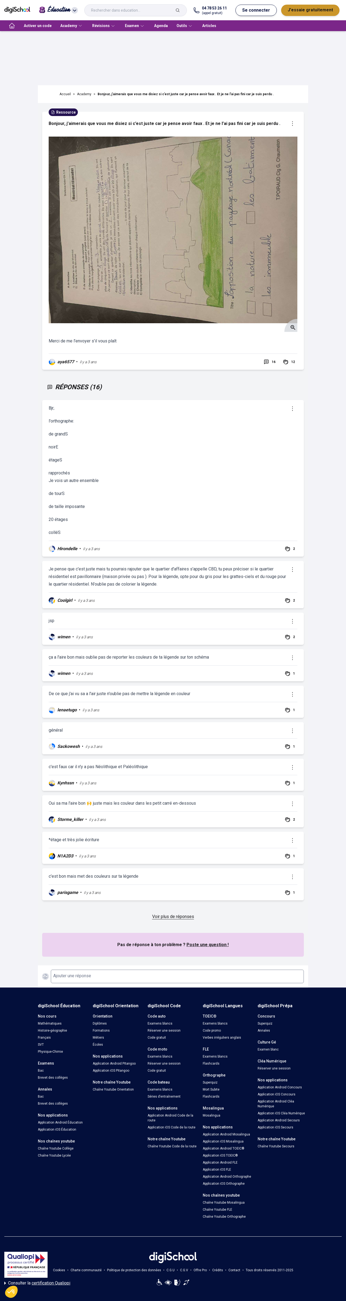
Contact (234, 1270)
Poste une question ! (208, 944)
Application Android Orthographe (227, 1176)
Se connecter (256, 10)
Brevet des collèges (53, 1077)
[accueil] (11, 25)
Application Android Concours (280, 1087)
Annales (264, 1030)
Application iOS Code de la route (171, 1127)
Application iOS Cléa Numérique (281, 1113)
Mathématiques (50, 1023)
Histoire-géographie (52, 1030)
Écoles (98, 1044)
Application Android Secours (279, 1120)
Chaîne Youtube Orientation (113, 1089)
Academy (84, 94)
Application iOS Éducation (57, 1129)
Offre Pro (200, 1270)
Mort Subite (211, 1089)
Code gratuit (157, 1037)
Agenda (161, 26)
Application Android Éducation (60, 1122)
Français (44, 1037)
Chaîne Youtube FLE (217, 1209)
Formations (101, 1030)
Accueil (65, 94)
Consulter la (37, 1283)
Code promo (212, 1030)
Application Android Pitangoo (114, 1063)
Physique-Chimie (50, 1052)
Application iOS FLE (217, 1169)
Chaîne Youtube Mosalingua (224, 1202)
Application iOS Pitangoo (111, 1070)
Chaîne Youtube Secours (276, 1146)
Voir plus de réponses (173, 916)
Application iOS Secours (275, 1127)
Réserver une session (164, 1030)
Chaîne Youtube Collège (56, 1148)
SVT (41, 1044)
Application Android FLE (220, 1162)
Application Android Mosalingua (226, 1134)
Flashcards (211, 1063)
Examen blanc (268, 1049)
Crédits (217, 1270)
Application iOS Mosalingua (223, 1141)
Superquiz (210, 1082)
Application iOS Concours (276, 1094)
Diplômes (100, 1023)
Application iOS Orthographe (224, 1184)
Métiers (98, 1037)
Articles (209, 26)
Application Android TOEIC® (223, 1148)
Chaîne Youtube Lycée (54, 1155)
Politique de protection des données (134, 1270)
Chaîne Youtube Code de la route (172, 1146)
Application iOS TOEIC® (220, 1155)
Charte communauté (86, 1270)
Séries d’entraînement (164, 1096)
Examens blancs (160, 1023)
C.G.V (184, 1270)
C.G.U (171, 1270)
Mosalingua (211, 1115)
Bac (41, 1070)
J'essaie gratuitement (310, 9)
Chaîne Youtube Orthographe (224, 1217)
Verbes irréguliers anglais (222, 1037)
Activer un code (38, 26)
